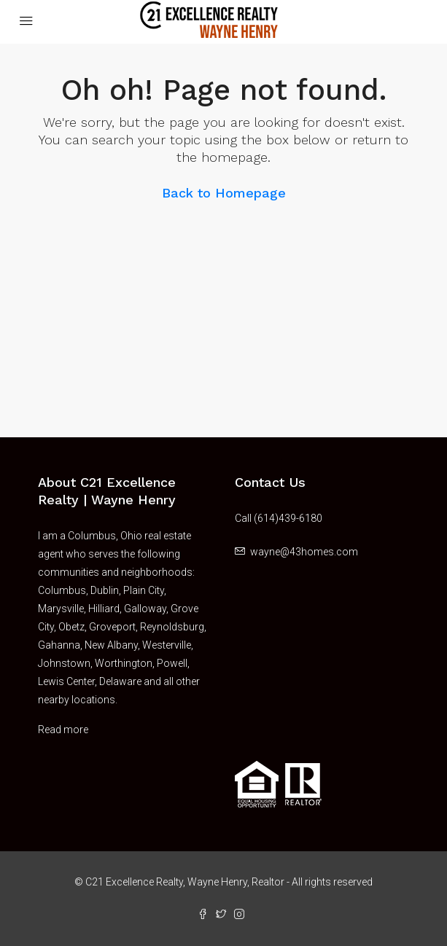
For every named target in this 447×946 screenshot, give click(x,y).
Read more (63, 729)
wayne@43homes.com (304, 552)
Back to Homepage (224, 192)
